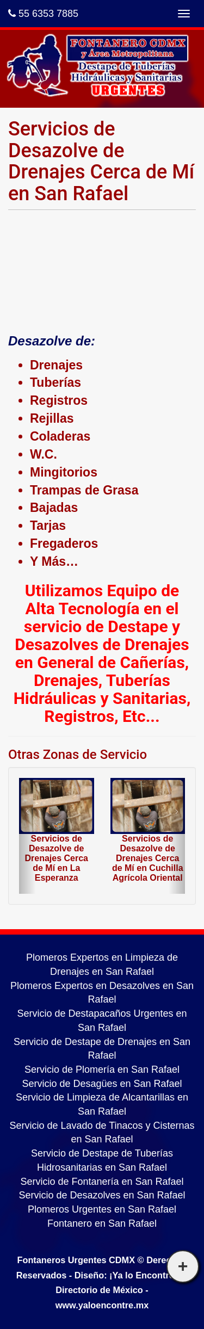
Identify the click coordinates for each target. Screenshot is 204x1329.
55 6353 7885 (43, 13)
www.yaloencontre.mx (102, 1305)
